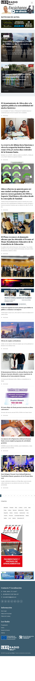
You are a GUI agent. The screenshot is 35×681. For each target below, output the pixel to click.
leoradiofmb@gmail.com (9, 597)
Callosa (9, 510)
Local (9, 518)
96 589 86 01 (6, 594)
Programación (4, 625)
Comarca (16, 512)
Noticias (6, 36)
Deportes (6, 512)
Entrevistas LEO (20, 518)
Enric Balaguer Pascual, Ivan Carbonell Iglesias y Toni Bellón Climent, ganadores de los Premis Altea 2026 (17, 476)
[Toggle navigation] (32, 2)
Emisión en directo (5, 630)
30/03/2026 (4, 450)
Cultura (11, 512)
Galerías (3, 632)
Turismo (5, 515)
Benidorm (6, 507)
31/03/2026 (4, 317)
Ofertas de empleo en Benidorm (11, 341)
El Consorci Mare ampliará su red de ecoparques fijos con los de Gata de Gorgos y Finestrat (17, 77)
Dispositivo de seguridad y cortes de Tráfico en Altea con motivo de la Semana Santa (17, 44)
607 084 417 (15, 594)
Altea (29, 507)
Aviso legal (3, 611)
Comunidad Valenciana (19, 515)
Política (26, 510)
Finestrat (11, 507)
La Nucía (20, 507)
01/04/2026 (4, 115)
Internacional (21, 510)
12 (31, 495)
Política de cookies (5, 616)
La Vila (25, 507)
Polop (5, 510)
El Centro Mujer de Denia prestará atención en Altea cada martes (17, 408)
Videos (27, 515)
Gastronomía (22, 512)
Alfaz (16, 507)
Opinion (14, 518)
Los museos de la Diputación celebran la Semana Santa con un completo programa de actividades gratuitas (16, 441)
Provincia (11, 515)
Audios (5, 518)
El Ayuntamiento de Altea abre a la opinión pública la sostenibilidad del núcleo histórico (17, 105)
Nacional (14, 510)
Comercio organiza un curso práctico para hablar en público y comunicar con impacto (17, 308)
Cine (28, 512)
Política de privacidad (6, 613)
